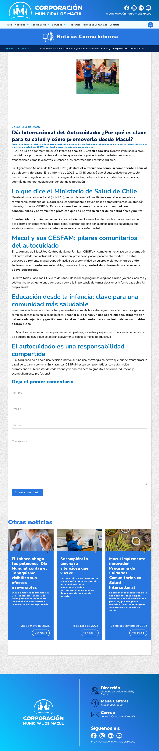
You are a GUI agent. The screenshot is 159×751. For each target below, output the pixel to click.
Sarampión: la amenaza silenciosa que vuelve (74, 566)
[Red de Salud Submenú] (48, 24)
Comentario (20, 441)
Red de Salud (38, 24)
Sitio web (18, 425)
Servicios (57, 24)
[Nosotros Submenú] (27, 24)
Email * (16, 409)
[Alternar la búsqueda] (150, 25)
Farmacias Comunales (95, 24)
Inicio (9, 24)
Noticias (26, 48)
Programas (74, 24)
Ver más (40, 633)
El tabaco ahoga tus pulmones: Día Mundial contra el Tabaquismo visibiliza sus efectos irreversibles (29, 573)
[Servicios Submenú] (64, 24)
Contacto (114, 24)
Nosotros (20, 24)
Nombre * (18, 393)
